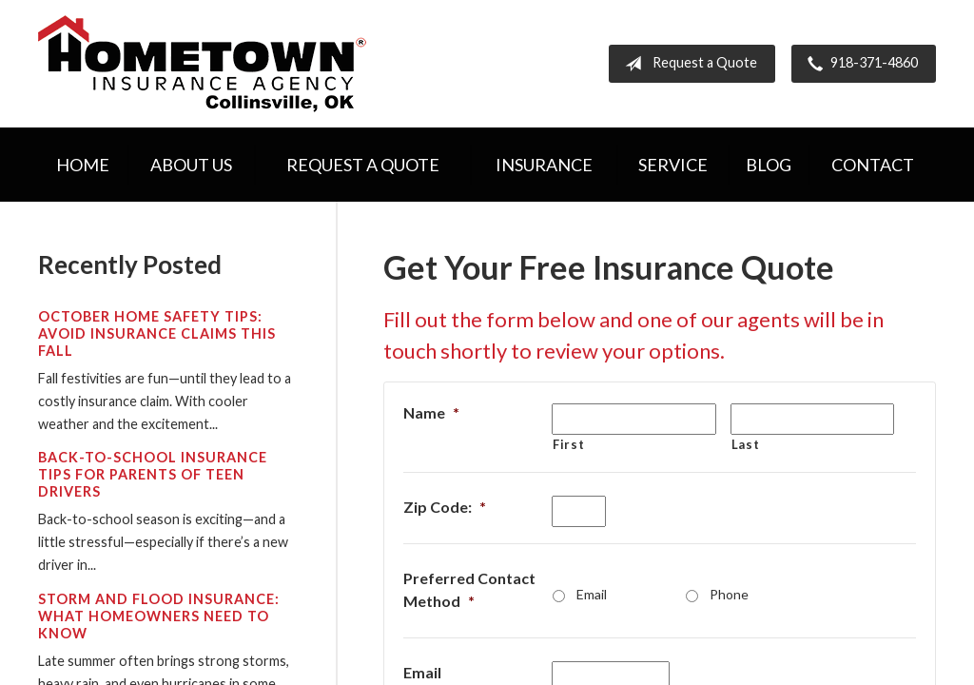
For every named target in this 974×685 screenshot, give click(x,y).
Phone (729, 594)
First (568, 444)
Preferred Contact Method (469, 589)
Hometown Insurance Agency (202, 63)
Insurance (544, 164)
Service (673, 164)
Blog (768, 164)
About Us (191, 164)
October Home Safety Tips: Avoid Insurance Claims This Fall (157, 333)
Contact (872, 164)
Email (591, 594)
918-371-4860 (859, 63)
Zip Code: (444, 507)
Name (431, 412)
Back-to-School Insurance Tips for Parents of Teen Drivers (152, 474)
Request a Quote (687, 63)
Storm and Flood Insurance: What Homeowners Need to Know (159, 616)
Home (82, 164)
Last (745, 444)
